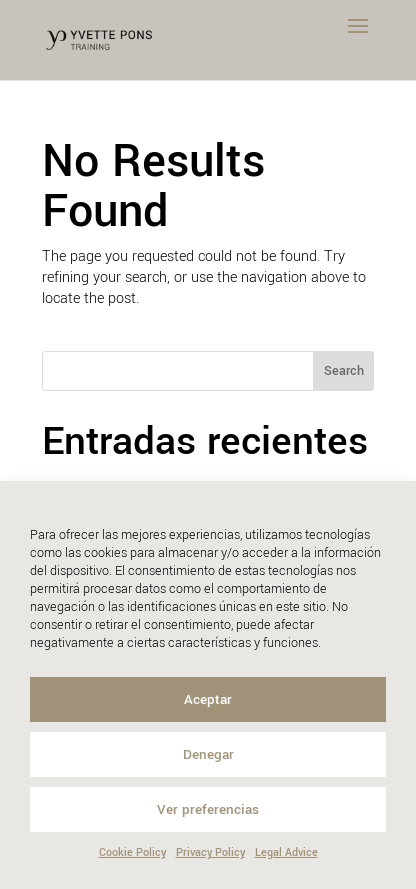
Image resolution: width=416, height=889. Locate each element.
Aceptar (208, 699)
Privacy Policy (210, 852)
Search (344, 371)
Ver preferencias (208, 809)
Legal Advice (286, 852)
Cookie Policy (132, 852)
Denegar (208, 754)
